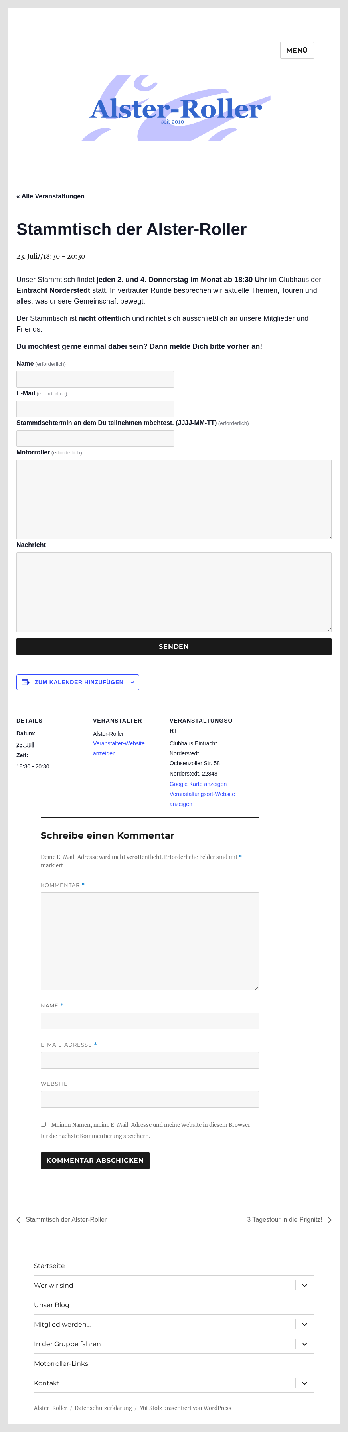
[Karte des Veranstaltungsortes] (288, 758)
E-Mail (41, 393)
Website (54, 1083)
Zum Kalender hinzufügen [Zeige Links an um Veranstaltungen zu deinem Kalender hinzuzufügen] (79, 682)
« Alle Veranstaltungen (50, 196)
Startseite (49, 1266)
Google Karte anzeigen (198, 784)
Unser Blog (51, 1305)
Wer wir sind (53, 1285)
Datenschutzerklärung (103, 1408)
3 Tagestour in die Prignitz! (284, 1219)
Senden (174, 646)
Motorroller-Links (61, 1363)
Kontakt (47, 1383)
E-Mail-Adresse (69, 1044)
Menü (297, 50)
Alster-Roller (50, 1408)
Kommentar (63, 885)
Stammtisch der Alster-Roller (65, 1219)
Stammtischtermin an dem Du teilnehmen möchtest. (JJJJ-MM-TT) (132, 422)
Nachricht (31, 544)
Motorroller (49, 452)
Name (41, 363)
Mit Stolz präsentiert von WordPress (185, 1408)
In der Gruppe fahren (67, 1344)
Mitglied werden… (62, 1324)
